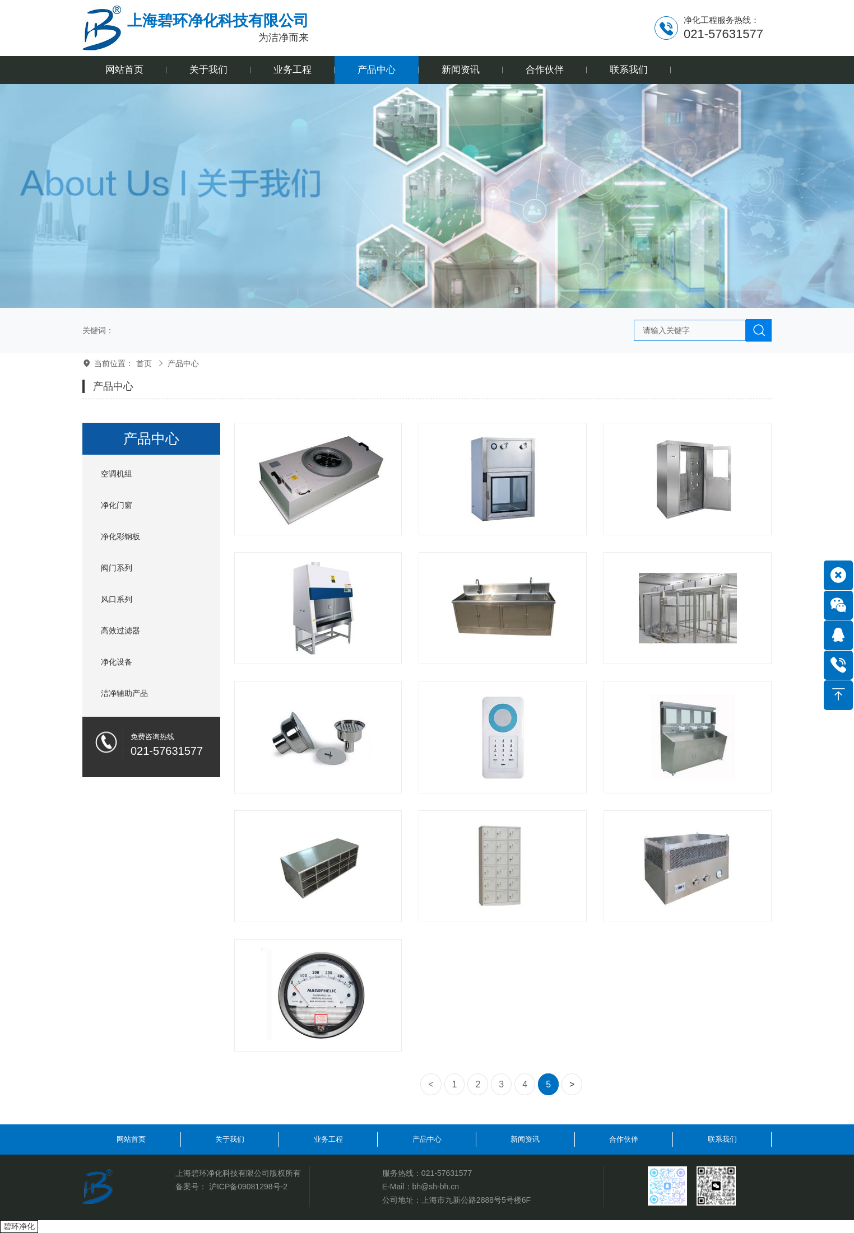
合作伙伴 (623, 1139)
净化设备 (116, 661)
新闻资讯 (525, 1139)
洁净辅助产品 (124, 693)
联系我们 (722, 1139)
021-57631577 (446, 1173)
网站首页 (131, 1139)
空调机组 (116, 473)
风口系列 (116, 599)
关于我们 (229, 1139)
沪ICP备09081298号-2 (248, 1186)
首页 (144, 363)
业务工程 (328, 1139)
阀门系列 (116, 567)
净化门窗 (116, 505)
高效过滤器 (120, 630)
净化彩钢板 (120, 536)
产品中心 (183, 363)
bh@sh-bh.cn (435, 1186)
